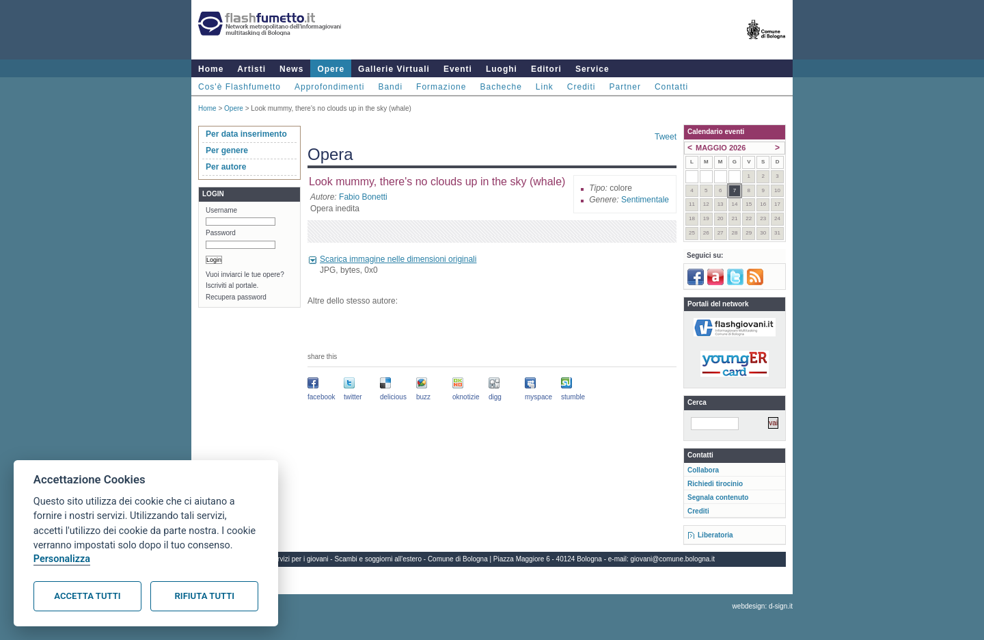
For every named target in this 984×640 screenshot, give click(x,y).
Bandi (390, 87)
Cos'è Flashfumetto (239, 87)
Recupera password (236, 297)
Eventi (457, 69)
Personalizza (61, 559)
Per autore (226, 167)
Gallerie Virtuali (394, 69)
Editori (546, 69)
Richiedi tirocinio (715, 484)
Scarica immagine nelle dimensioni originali (398, 259)
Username (221, 210)
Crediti (581, 87)
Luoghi (501, 69)
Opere (330, 69)
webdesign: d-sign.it (763, 606)
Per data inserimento (246, 134)
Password (221, 233)
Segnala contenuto (717, 497)
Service (592, 69)
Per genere (227, 150)
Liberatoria (715, 535)
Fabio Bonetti (363, 197)
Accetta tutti (87, 596)
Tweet (665, 137)
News (291, 69)
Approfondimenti (329, 87)
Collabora (703, 470)
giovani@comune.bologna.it (673, 559)
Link (545, 87)
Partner (625, 87)
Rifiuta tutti (204, 596)
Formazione (441, 87)
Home (210, 69)
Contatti (671, 87)
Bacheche (500, 87)
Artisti (251, 69)
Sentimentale (645, 199)
